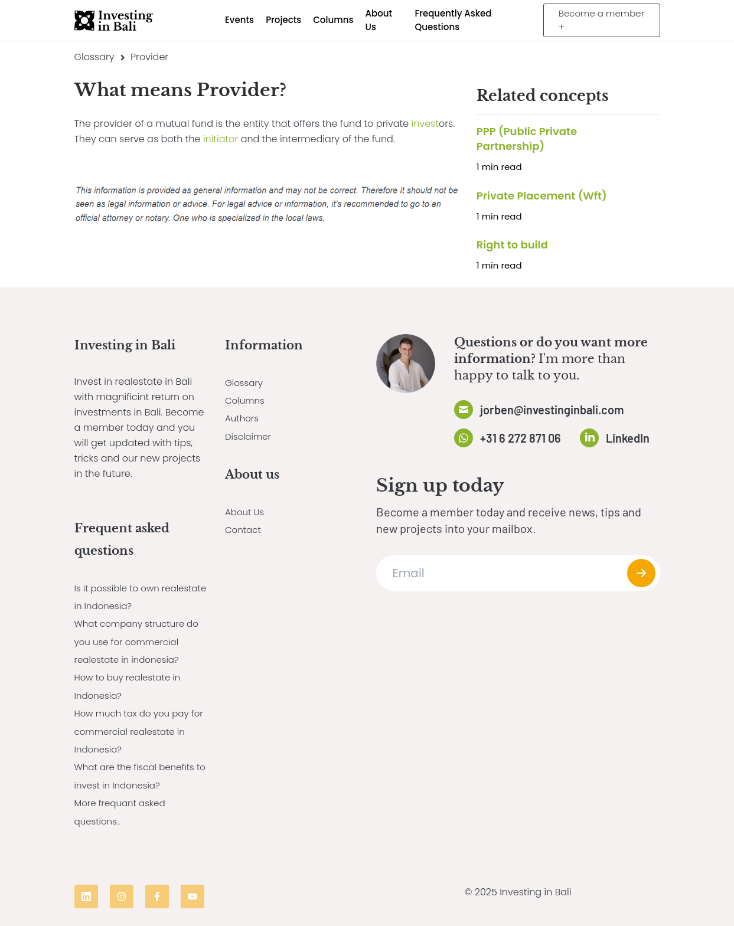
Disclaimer (249, 436)
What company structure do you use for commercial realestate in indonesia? (140, 641)
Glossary (94, 57)
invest (425, 123)
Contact (244, 529)
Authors (243, 418)
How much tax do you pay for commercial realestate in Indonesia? (140, 731)
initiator (220, 139)
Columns (246, 400)
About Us (245, 512)
